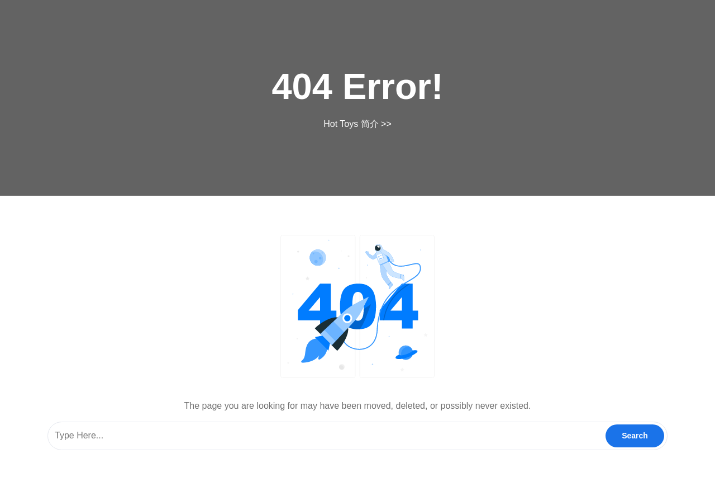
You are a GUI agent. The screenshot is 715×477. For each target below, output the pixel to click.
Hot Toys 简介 (350, 124)
